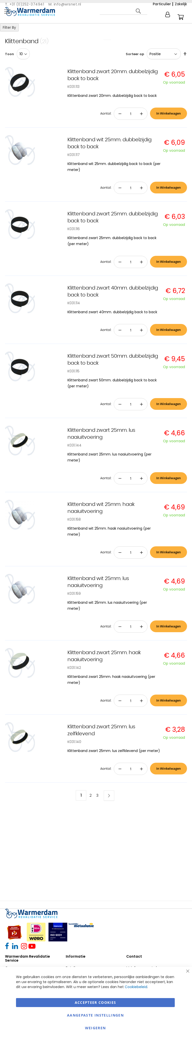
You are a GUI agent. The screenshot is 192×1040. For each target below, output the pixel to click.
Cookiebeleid (136, 986)
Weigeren (95, 1028)
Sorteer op (135, 54)
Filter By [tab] (9, 27)
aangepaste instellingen (95, 1015)
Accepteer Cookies (95, 1002)
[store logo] (30, 11)
